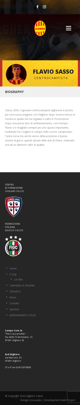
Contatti (14, 303)
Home (13, 268)
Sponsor (14, 309)
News (13, 297)
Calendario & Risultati (22, 285)
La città (18, 279)
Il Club (13, 274)
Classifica (15, 291)
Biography (14, 92)
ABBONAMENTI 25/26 (23, 315)
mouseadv (35, 400)
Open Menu (68, 28)
